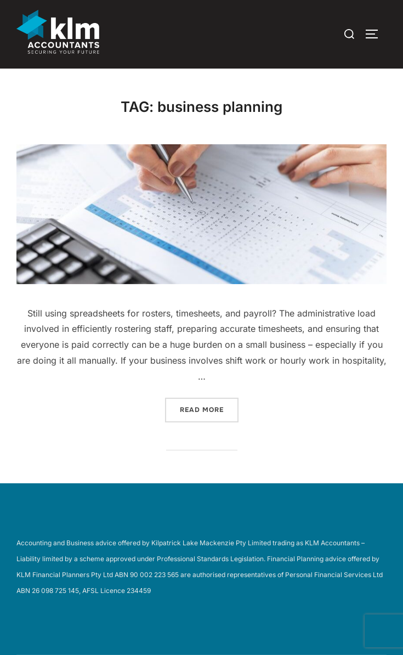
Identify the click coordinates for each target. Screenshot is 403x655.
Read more (209, 409)
